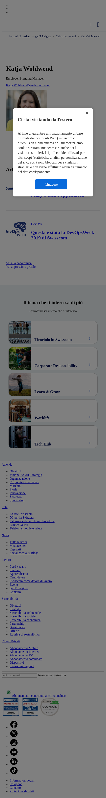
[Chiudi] (87, 113)
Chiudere (51, 184)
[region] (53, 152)
